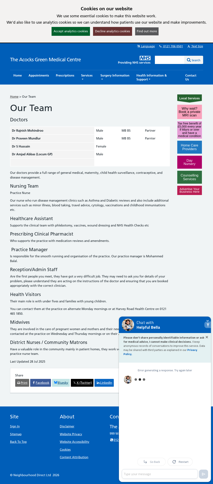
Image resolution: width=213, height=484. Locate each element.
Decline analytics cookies (112, 31)
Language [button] (146, 46)
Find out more (147, 31)
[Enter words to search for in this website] (169, 60)
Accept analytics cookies (71, 31)
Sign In (15, 426)
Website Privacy (71, 434)
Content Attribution (74, 457)
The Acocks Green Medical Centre (45, 60)
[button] (87, 77)
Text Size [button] (195, 46)
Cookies (65, 450)
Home (14, 97)
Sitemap (16, 434)
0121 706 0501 (171, 46)
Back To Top (18, 442)
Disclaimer (67, 426)
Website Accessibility (74, 442)
